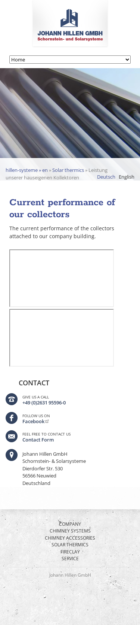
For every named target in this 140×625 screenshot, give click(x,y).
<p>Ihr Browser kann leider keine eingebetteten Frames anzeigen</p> (61, 278)
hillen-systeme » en (27, 170)
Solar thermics (68, 170)
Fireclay (70, 552)
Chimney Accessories (70, 538)
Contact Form (38, 439)
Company (70, 524)
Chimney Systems (70, 531)
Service (70, 558)
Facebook (33, 421)
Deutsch (106, 176)
